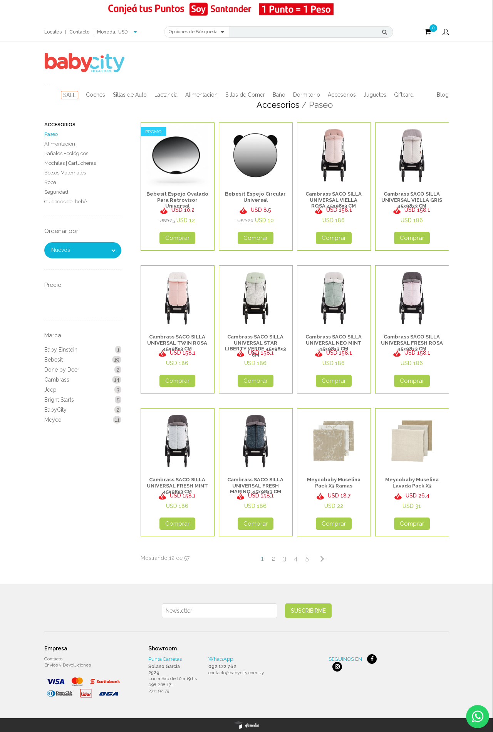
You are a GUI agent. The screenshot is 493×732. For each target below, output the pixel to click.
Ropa (50, 182)
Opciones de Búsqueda (196, 32)
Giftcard (404, 95)
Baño (279, 95)
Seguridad (56, 192)
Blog (443, 95)
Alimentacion (201, 95)
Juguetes (375, 95)
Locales (53, 32)
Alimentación (59, 144)
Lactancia (166, 95)
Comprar (177, 238)
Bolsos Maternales (65, 173)
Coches (95, 95)
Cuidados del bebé (65, 201)
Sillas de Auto (130, 95)
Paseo (51, 134)
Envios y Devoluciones (67, 665)
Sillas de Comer (245, 95)
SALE (69, 95)
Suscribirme (308, 611)
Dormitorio (306, 95)
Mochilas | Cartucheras (70, 163)
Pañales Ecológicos (66, 153)
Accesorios (342, 95)
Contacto (79, 32)
